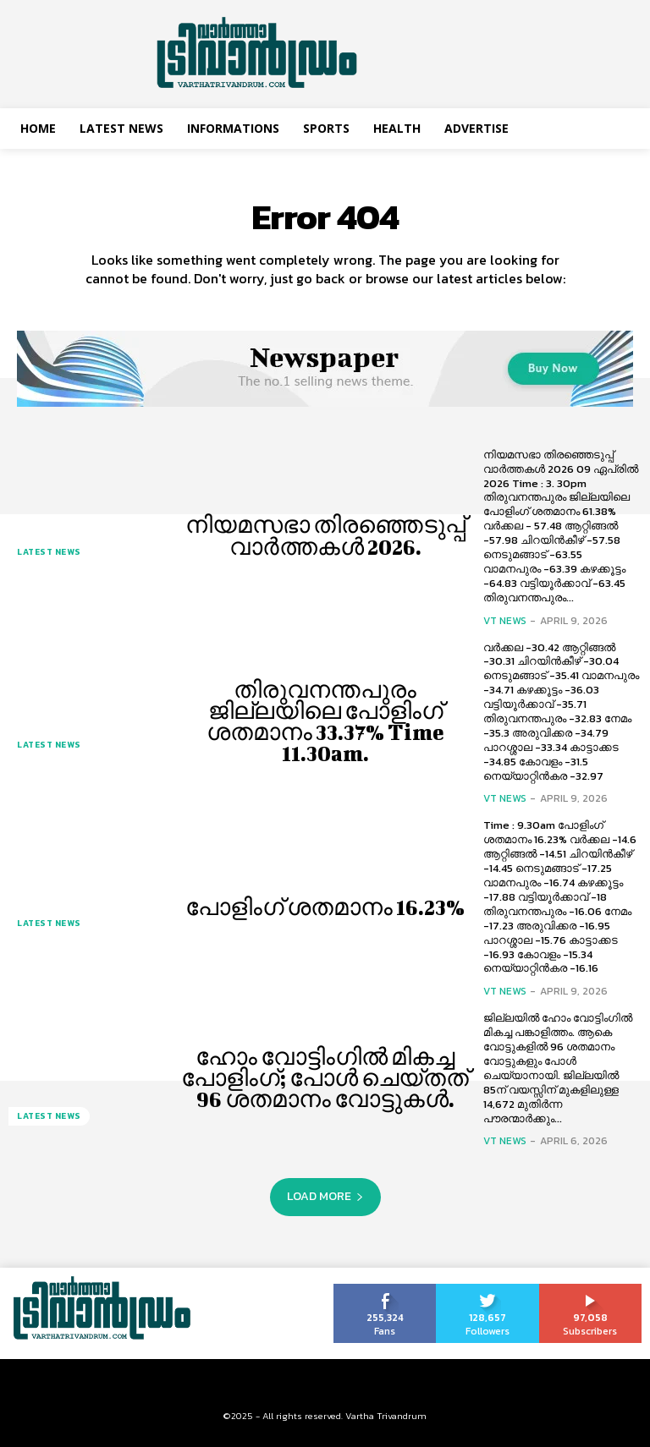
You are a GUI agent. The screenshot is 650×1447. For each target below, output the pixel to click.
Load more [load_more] (325, 1196)
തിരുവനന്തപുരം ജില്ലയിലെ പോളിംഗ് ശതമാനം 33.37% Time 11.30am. (325, 721)
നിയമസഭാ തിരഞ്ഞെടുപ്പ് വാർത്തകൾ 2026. (325, 535)
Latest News (49, 551)
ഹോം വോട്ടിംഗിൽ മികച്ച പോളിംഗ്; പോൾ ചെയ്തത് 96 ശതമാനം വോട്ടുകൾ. (325, 1077)
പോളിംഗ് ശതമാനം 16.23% (325, 907)
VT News (504, 620)
